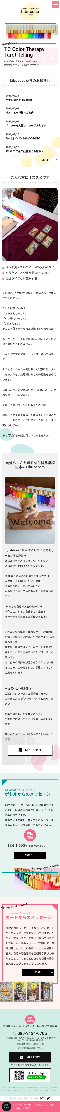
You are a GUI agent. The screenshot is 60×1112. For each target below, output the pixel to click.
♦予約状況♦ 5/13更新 (19, 99)
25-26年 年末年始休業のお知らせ (25, 151)
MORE (45, 160)
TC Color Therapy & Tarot (30, 11)
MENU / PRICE (33, 750)
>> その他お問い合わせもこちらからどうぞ (29, 1065)
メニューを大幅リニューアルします (26, 125)
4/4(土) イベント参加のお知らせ (24, 138)
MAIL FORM (33, 1057)
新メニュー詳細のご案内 (20, 112)
